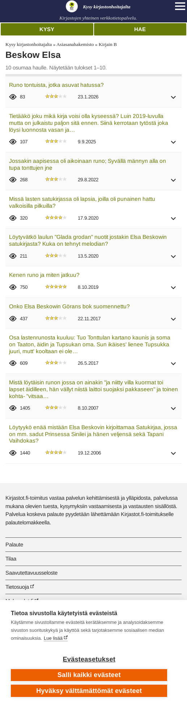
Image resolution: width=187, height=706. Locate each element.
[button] (173, 99)
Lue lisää (53, 638)
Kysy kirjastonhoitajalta (28, 44)
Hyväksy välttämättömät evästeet (89, 690)
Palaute (14, 544)
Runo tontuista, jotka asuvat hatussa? (56, 85)
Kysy (46, 29)
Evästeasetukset (89, 659)
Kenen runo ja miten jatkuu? (44, 275)
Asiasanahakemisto (75, 44)
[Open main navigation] (180, 6)
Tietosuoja (17, 587)
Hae (140, 29)
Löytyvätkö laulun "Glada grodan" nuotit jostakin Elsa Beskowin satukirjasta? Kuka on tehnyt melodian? (88, 240)
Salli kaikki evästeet (89, 674)
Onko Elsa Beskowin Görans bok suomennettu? (69, 306)
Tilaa (10, 558)
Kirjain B (108, 44)
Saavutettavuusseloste (31, 573)
